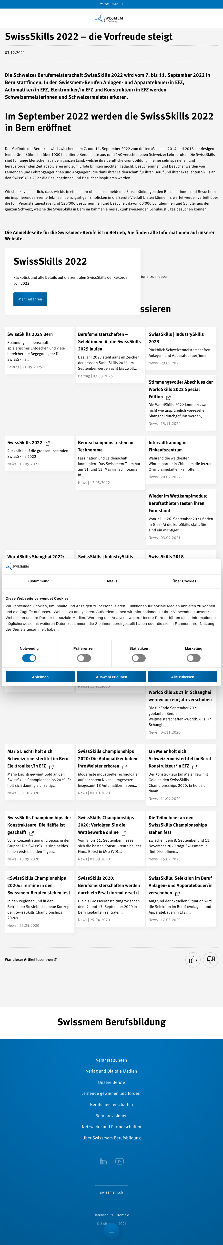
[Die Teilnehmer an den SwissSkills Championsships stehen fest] (181, 839)
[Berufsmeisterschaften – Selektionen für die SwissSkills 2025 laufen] (110, 355)
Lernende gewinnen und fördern (111, 1094)
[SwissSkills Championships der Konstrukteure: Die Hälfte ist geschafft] (39, 839)
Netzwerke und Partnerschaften (111, 1127)
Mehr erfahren (30, 299)
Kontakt (123, 1215)
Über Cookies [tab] (184, 581)
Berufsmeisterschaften (111, 1105)
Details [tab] (111, 581)
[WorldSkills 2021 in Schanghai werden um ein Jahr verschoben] (181, 712)
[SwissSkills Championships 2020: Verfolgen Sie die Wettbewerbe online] (110, 839)
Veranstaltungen (111, 1060)
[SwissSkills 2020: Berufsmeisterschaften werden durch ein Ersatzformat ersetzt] (110, 899)
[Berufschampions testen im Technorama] (110, 463)
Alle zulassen (182, 677)
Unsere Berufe (111, 1083)
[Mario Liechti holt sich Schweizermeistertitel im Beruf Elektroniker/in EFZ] (39, 772)
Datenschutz (103, 1215)
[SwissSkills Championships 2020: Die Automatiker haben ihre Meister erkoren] (110, 772)
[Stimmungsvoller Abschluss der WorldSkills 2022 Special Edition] (181, 403)
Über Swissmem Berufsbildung (111, 1138)
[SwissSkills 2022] (39, 453)
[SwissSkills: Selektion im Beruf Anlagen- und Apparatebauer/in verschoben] (181, 899)
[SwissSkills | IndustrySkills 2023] (181, 348)
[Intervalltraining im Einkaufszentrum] (181, 460)
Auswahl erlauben (111, 677)
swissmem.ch (111, 3)
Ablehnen (40, 677)
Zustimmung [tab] (38, 581)
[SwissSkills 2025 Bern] (39, 350)
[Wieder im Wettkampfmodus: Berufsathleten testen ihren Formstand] (181, 517)
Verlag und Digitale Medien (111, 1071)
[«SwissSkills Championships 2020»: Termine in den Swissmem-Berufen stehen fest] (39, 902)
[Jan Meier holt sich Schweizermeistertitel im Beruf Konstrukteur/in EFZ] (181, 775)
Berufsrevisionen (111, 1116)
